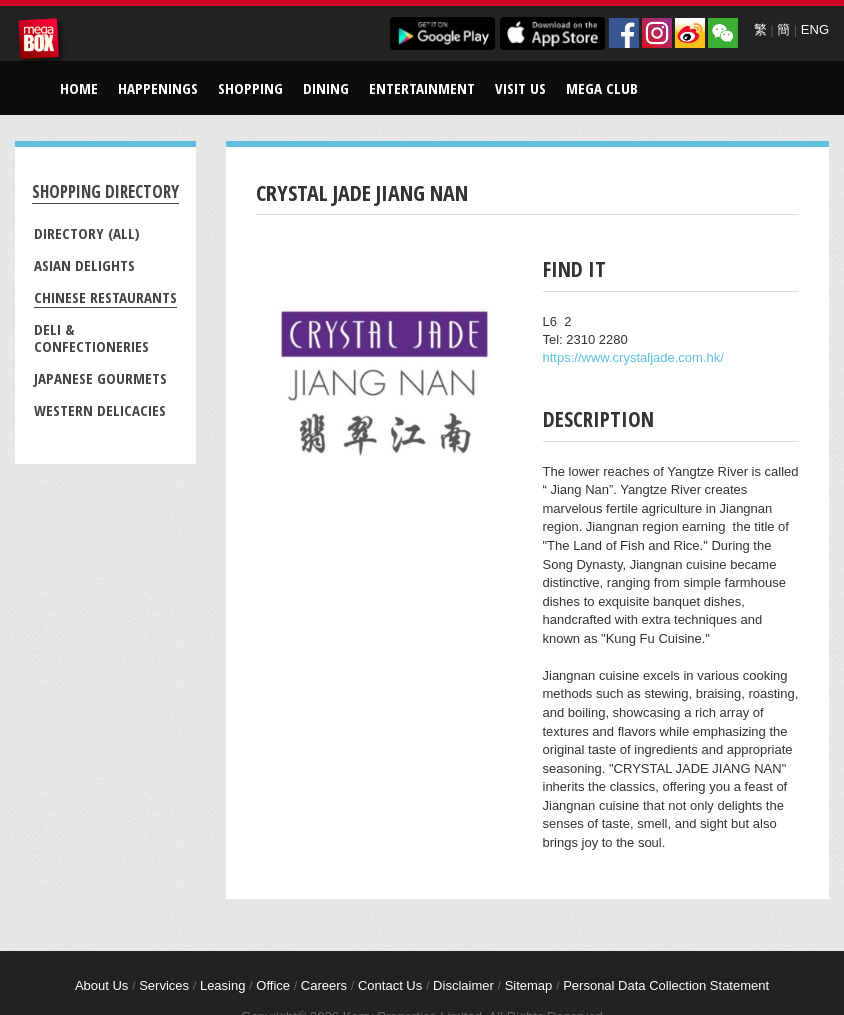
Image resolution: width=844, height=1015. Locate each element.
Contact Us (390, 985)
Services (164, 985)
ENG (815, 29)
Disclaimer (463, 985)
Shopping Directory (105, 191)
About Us (101, 985)
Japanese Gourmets (100, 378)
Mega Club (602, 88)
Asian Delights (84, 265)
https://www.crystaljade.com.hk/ (633, 357)
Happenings (158, 88)
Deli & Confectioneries (91, 337)
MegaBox (42, 42)
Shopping (250, 88)
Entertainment (422, 88)
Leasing (223, 985)
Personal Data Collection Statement (666, 985)
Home (79, 88)
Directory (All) (87, 233)
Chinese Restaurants (105, 297)
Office (273, 985)
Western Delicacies (100, 410)
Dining (326, 88)
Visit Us (520, 88)
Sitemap (529, 985)
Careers (324, 985)
